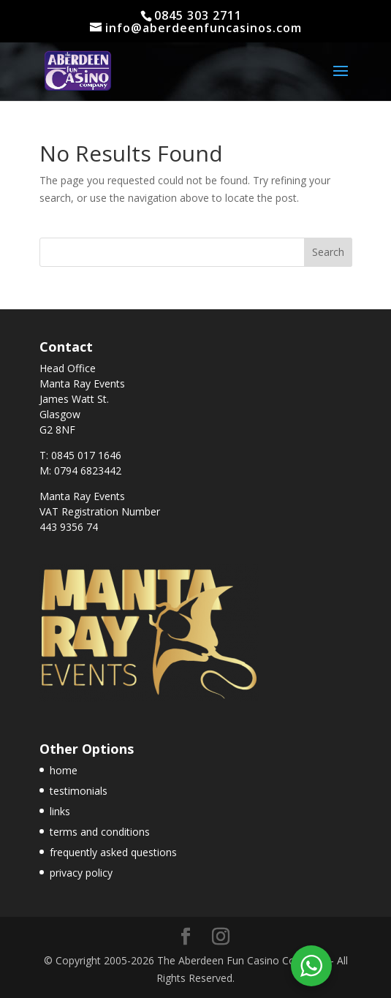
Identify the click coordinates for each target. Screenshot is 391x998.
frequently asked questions (113, 852)
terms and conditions (100, 832)
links (60, 811)
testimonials (78, 791)
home (63, 770)
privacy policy (81, 873)
